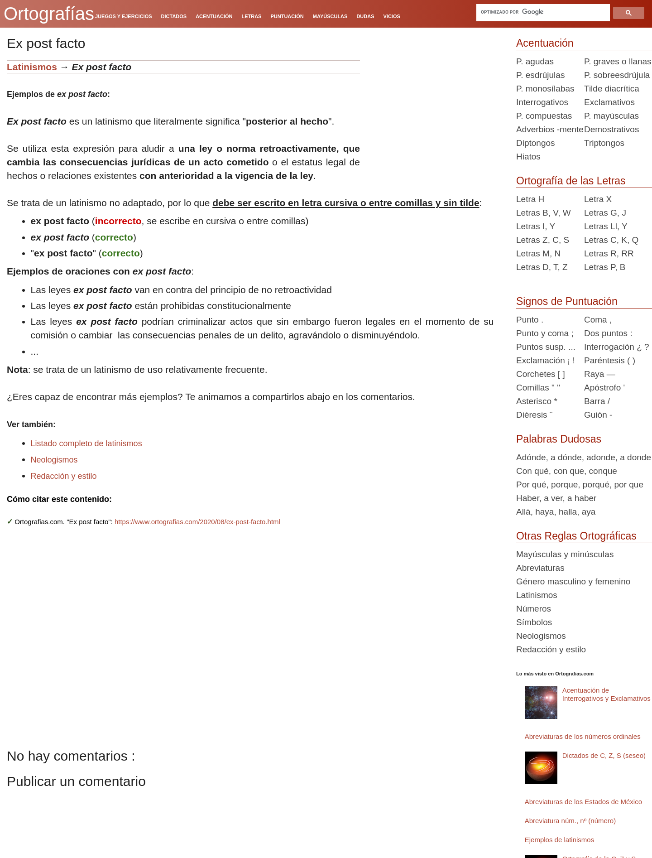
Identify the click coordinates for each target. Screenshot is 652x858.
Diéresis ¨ (534, 414)
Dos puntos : (608, 333)
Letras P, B (605, 267)
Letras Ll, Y (606, 226)
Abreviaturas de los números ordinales (583, 736)
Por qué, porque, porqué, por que (579, 484)
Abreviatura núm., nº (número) (570, 820)
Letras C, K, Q (611, 240)
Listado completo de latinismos (86, 443)
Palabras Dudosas (558, 439)
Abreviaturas (540, 568)
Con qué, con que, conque (566, 471)
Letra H (530, 199)
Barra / (597, 401)
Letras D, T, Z (542, 267)
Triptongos (604, 143)
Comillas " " (538, 387)
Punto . (529, 319)
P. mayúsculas (611, 116)
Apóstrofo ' (604, 387)
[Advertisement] (435, 117)
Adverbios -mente (550, 129)
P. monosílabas (545, 88)
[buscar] (543, 12)
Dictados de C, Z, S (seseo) (604, 755)
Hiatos (528, 156)
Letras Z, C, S (542, 240)
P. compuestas (544, 116)
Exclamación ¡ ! (545, 360)
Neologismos (54, 459)
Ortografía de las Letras (571, 181)
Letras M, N (538, 253)
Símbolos (534, 622)
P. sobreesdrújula (617, 75)
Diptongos (535, 143)
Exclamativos (609, 102)
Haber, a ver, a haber (556, 498)
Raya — (599, 374)
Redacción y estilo (64, 476)
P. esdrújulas (540, 75)
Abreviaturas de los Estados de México (583, 801)
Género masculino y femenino (573, 581)
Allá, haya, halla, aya (555, 511)
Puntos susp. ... (545, 347)
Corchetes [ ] (540, 374)
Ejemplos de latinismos (559, 840)
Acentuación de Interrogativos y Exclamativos (606, 694)
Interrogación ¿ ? (616, 347)
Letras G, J (605, 212)
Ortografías (49, 14)
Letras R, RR (609, 253)
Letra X (598, 199)
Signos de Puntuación (567, 301)
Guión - (598, 414)
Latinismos (32, 67)
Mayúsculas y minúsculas (565, 554)
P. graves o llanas (618, 61)
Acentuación (545, 43)
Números (533, 608)
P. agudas (535, 61)
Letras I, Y (535, 226)
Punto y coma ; (545, 333)
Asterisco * (536, 401)
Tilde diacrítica (611, 88)
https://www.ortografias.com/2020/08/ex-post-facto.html (197, 521)
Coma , (598, 319)
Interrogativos (542, 102)
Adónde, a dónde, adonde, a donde (583, 457)
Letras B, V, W (543, 212)
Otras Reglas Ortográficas (576, 536)
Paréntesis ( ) (609, 360)
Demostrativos (611, 129)
